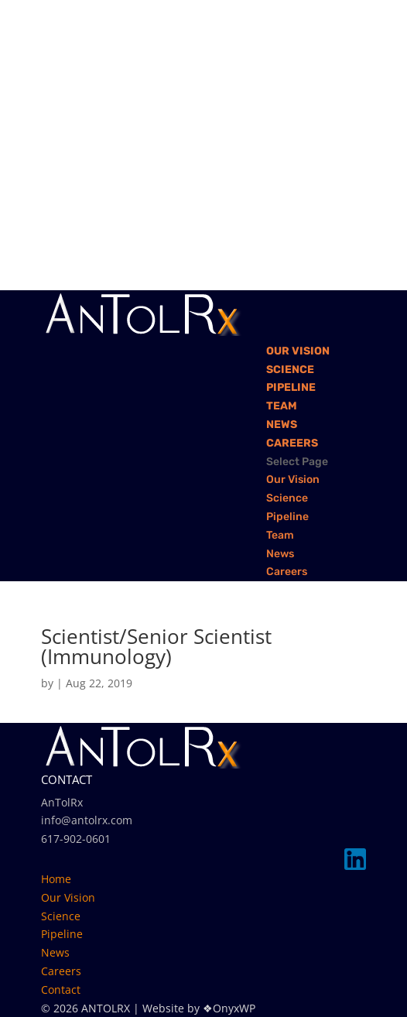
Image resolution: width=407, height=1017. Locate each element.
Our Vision (298, 351)
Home (56, 878)
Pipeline (291, 387)
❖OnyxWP (229, 1008)
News (281, 424)
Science (290, 369)
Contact (60, 989)
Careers (292, 443)
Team (281, 406)
